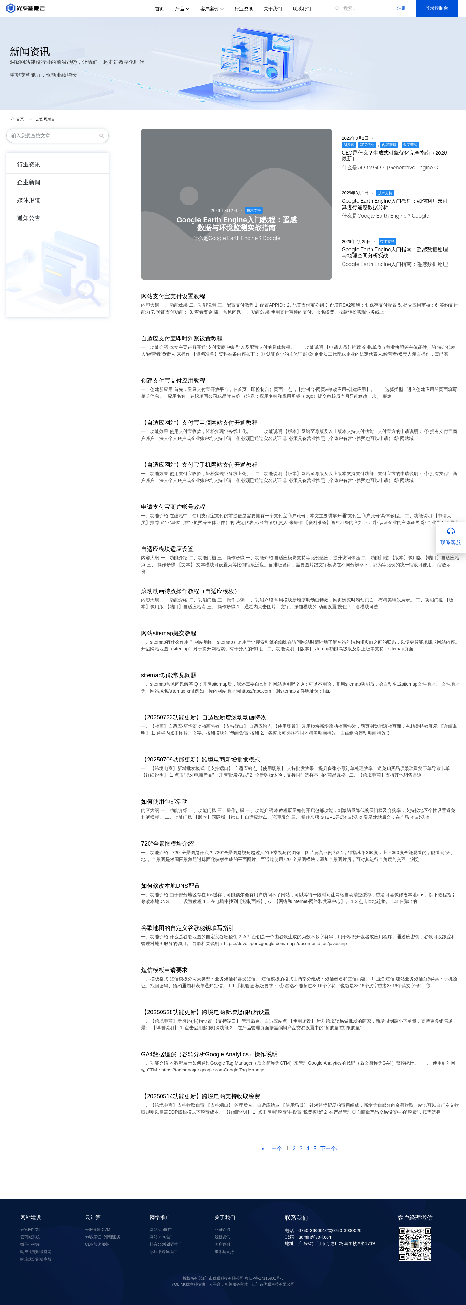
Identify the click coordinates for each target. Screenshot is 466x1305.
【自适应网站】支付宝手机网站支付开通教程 (199, 465)
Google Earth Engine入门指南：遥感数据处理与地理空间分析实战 (395, 252)
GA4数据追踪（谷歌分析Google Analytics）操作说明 (209, 1054)
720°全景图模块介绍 (167, 844)
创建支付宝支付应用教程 (173, 380)
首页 (159, 8)
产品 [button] (182, 8)
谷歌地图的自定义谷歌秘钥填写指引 (187, 928)
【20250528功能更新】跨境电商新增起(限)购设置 (205, 1012)
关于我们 (273, 8)
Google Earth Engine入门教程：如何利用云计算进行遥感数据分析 (395, 204)
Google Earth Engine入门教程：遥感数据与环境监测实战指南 (236, 224)
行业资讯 (244, 8)
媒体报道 (28, 200)
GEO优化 (367, 145)
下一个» (329, 1148)
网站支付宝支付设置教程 (173, 296)
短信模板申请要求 (164, 970)
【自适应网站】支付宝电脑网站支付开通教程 (199, 422)
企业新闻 (28, 182)
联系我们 (302, 8)
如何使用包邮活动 (164, 801)
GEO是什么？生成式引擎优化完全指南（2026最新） (394, 156)
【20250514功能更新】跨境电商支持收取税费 (200, 1096)
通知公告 (28, 217)
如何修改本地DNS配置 (170, 886)
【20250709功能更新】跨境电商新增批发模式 (200, 759)
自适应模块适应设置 (167, 549)
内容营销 (389, 145)
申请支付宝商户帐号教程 (173, 507)
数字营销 (410, 145)
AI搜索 (348, 145)
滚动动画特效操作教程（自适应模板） (190, 591)
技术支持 (254, 210)
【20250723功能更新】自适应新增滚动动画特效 (203, 717)
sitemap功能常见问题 (168, 675)
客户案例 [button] (212, 8)
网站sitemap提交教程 (168, 633)
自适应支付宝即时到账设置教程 (182, 338)
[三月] (101, 136)
